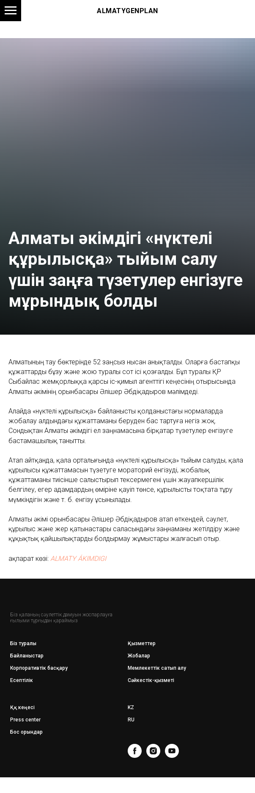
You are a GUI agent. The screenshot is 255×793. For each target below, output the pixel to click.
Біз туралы (23, 643)
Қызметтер (142, 643)
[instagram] (153, 751)
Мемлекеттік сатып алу (157, 668)
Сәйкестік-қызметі (151, 680)
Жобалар (139, 656)
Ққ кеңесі (22, 707)
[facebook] (135, 751)
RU (131, 720)
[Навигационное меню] (10, 10)
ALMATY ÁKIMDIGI (78, 559)
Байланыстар (27, 656)
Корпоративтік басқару (39, 668)
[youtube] (172, 751)
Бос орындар (26, 732)
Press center (25, 720)
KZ (131, 707)
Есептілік (21, 680)
